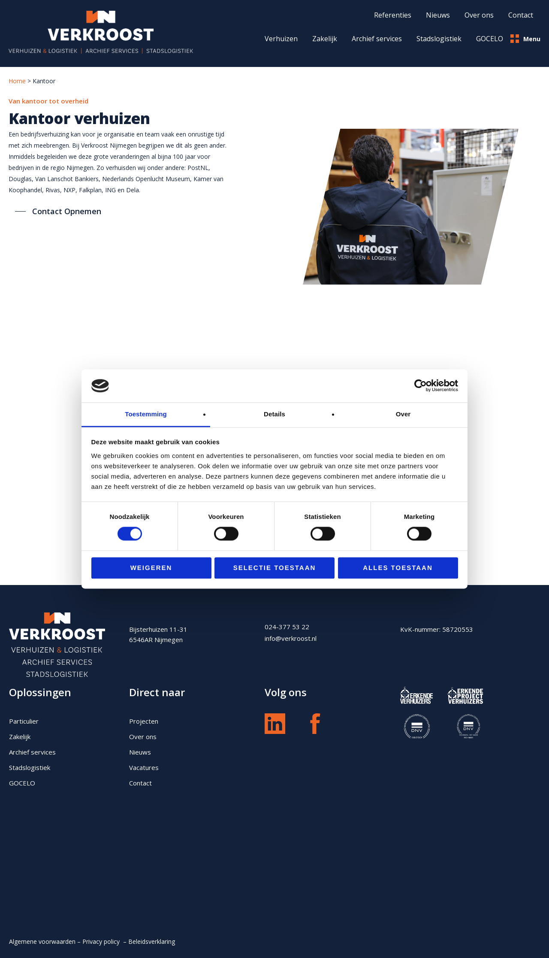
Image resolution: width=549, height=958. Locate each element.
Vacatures (144, 767)
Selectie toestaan (274, 568)
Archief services (377, 38)
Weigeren (151, 568)
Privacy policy (101, 941)
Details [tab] (274, 414)
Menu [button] (525, 38)
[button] (58, 211)
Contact (140, 783)
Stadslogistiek (439, 38)
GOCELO (489, 38)
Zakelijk (324, 38)
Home (17, 81)
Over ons (143, 736)
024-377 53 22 (287, 626)
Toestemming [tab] (146, 414)
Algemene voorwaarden (42, 941)
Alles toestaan (397, 568)
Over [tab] (403, 414)
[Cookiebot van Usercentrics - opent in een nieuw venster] (420, 385)
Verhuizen (281, 38)
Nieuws (140, 752)
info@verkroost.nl (291, 638)
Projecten (143, 721)
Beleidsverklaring (152, 941)
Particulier (24, 721)
